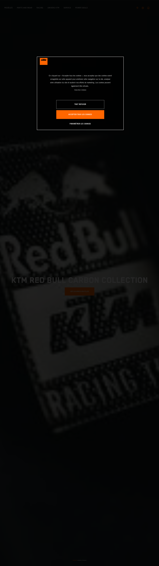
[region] (80, 93)
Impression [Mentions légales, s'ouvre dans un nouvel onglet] (83, 89)
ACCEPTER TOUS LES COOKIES (80, 114)
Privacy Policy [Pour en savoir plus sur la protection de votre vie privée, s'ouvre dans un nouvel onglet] (77, 89)
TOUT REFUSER (80, 104)
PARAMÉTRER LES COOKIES (80, 124)
